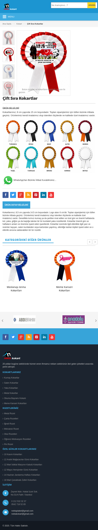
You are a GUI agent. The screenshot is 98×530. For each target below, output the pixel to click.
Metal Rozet (9, 413)
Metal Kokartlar (11, 393)
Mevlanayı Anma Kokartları (16, 288)
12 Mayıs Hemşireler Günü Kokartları (21, 470)
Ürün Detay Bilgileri (16, 204)
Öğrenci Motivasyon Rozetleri (17, 439)
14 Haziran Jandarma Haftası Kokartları (22, 475)
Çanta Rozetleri (11, 418)
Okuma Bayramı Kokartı (15, 398)
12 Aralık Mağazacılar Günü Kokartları (21, 459)
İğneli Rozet (9, 424)
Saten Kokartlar (11, 383)
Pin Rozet (8, 444)
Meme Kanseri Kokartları (64, 288)
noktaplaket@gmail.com (22, 511)
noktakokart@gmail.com (21, 514)
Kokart (19, 24)
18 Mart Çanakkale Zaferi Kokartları (20, 480)
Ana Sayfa (7, 24)
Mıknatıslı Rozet (11, 429)
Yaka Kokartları (11, 388)
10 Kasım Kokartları (13, 454)
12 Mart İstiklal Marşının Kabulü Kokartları (23, 464)
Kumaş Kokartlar (11, 378)
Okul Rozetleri (10, 434)
